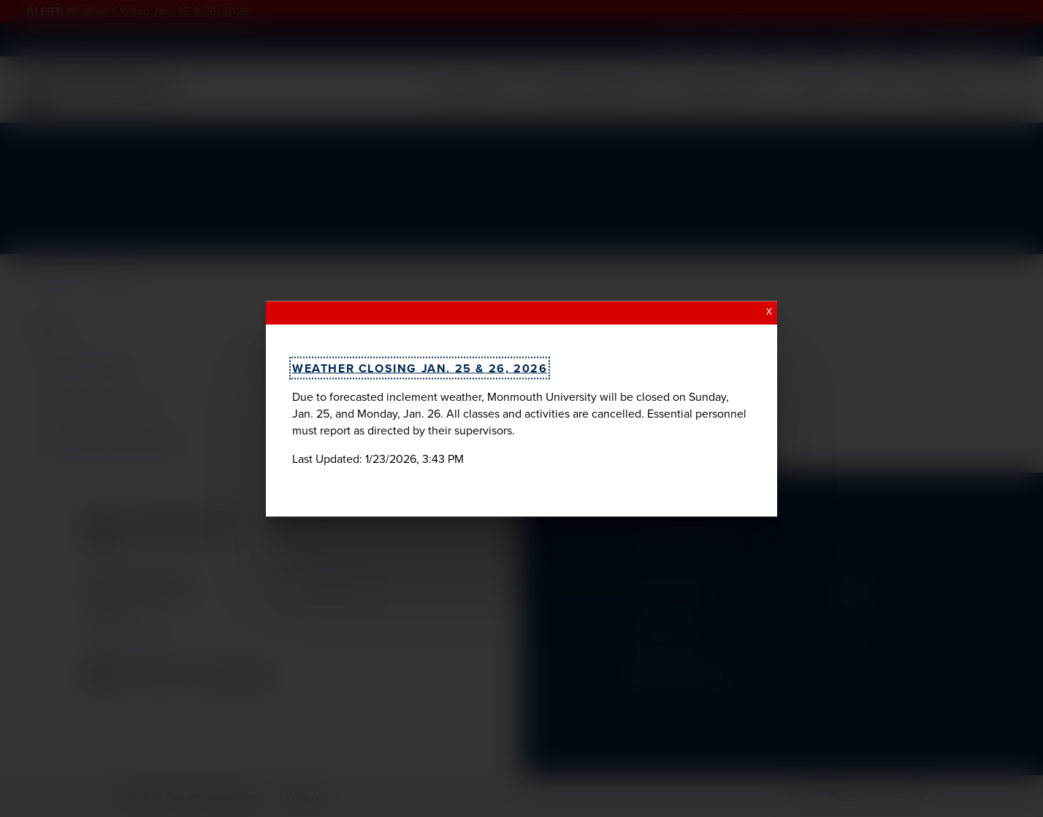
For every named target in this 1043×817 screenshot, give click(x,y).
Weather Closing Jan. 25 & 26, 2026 (419, 367)
